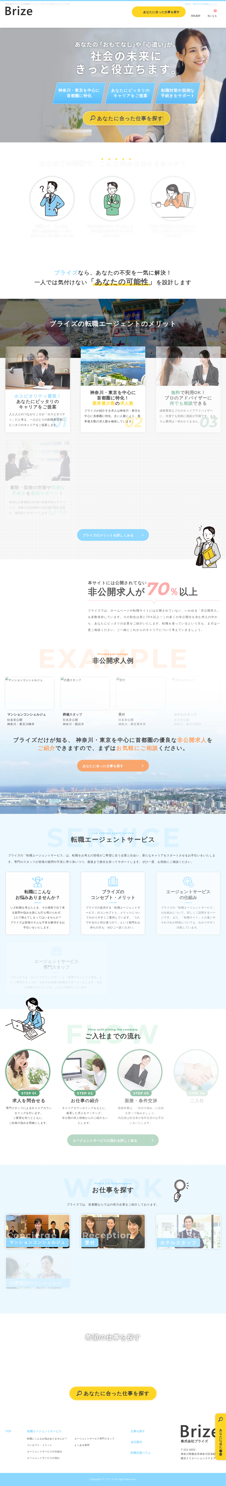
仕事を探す (98, 23)
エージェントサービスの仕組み (44, 1451)
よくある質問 (82, 1445)
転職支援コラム (160, 23)
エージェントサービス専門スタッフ (94, 1438)
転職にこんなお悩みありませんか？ (47, 1438)
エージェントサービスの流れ (43, 1458)
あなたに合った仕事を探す (220, 1440)
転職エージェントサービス (54, 23)
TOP (16, 23)
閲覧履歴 (195, 16)
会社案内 (127, 23)
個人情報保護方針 (200, 23)
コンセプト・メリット (39, 1445)
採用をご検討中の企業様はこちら (201, 4)
